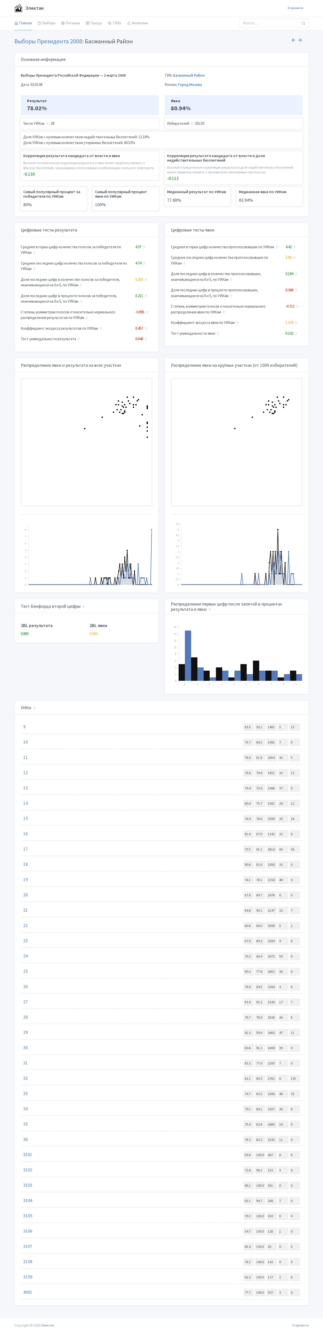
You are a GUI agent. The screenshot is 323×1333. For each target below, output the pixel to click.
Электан (29, 8)
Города (94, 23)
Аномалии (137, 23)
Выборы (46, 23)
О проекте (295, 8)
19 (25, 879)
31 (25, 1063)
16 (25, 833)
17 (25, 849)
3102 (27, 1170)
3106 (27, 1231)
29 (25, 1032)
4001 (27, 1292)
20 (25, 895)
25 (25, 971)
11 (25, 757)
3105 (27, 1216)
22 (25, 925)
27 (25, 1002)
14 (25, 803)
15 (25, 818)
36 (25, 1139)
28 (25, 1017)
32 (25, 1078)
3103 (27, 1185)
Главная (23, 23)
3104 (27, 1200)
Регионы (70, 23)
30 (25, 1047)
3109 (27, 1277)
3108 (27, 1261)
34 (25, 1109)
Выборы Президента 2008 (48, 41)
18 (25, 864)
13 (25, 788)
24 (25, 956)
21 (25, 910)
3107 (27, 1246)
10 (25, 742)
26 (25, 986)
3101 (27, 1154)
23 (25, 940)
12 (25, 772)
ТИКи (114, 23)
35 (25, 1124)
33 (25, 1093)
